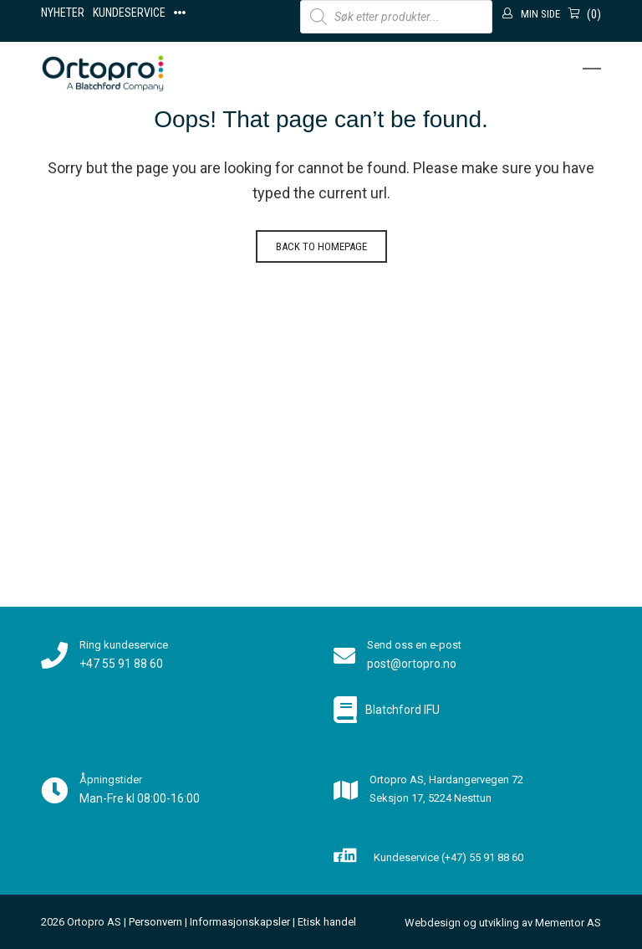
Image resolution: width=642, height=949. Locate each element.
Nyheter (62, 12)
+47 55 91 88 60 (121, 663)
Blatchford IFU (402, 709)
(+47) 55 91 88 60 (482, 857)
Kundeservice (129, 12)
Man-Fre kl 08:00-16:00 (139, 798)
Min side (540, 14)
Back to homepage (321, 246)
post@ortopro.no (411, 663)
